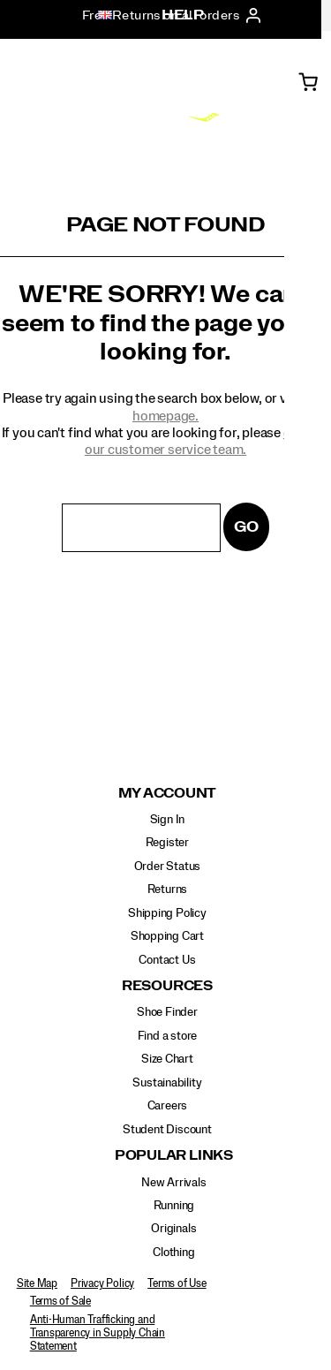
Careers (167, 1106)
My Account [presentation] (167, 793)
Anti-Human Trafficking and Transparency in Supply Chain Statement (97, 1332)
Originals (173, 1228)
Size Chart (167, 1059)
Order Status (167, 866)
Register (167, 842)
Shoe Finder (167, 1012)
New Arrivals (173, 1183)
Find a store (167, 1036)
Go (246, 526)
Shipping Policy (167, 913)
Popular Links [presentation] (174, 1155)
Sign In (167, 820)
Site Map (37, 1283)
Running (174, 1206)
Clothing (173, 1252)
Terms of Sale (60, 1301)
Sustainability (166, 1083)
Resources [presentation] (167, 986)
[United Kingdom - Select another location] (100, 16)
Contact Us (167, 960)
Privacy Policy (102, 1283)
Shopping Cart (167, 936)
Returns (167, 889)
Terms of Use (176, 1283)
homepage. (165, 416)
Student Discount (167, 1130)
